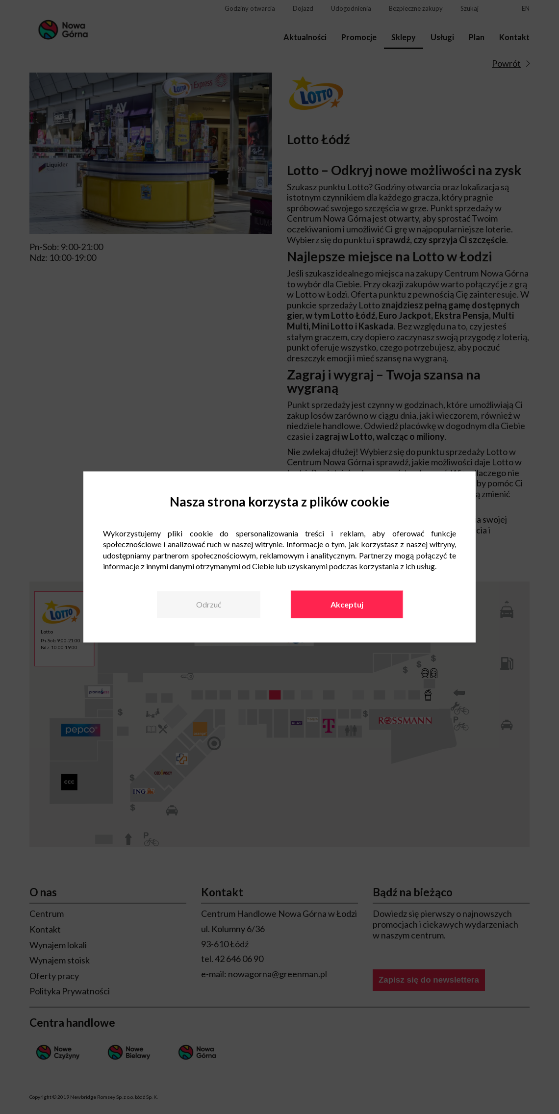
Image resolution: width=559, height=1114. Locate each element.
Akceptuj (346, 604)
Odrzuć (208, 604)
